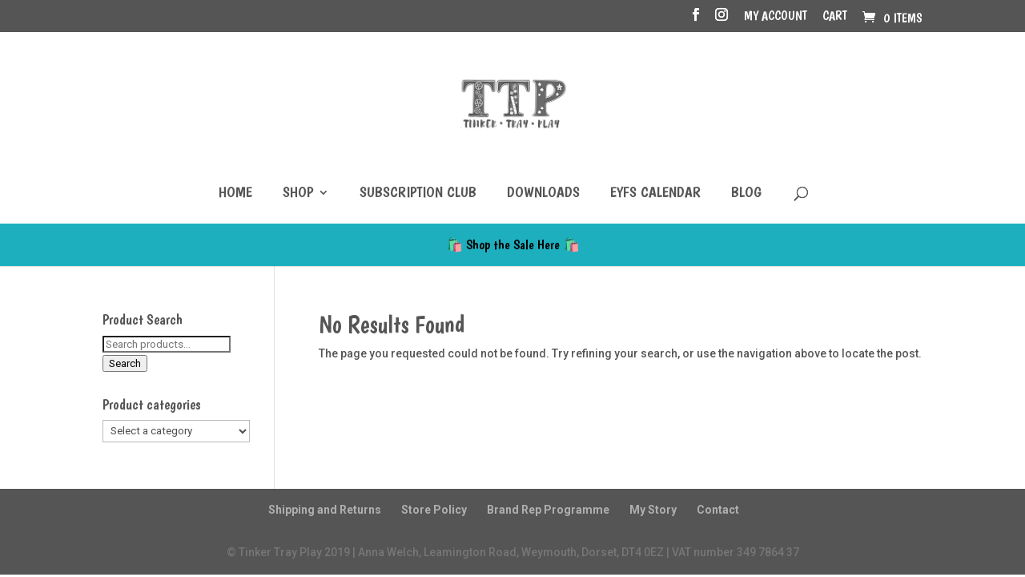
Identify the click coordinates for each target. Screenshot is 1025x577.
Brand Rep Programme (548, 509)
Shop (298, 194)
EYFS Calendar (655, 194)
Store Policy (434, 509)
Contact (718, 509)
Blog (746, 194)
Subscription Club (418, 194)
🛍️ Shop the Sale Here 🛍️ (513, 244)
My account (775, 16)
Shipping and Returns (324, 509)
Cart (834, 16)
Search (125, 363)
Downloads (543, 194)
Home (235, 194)
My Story (653, 509)
